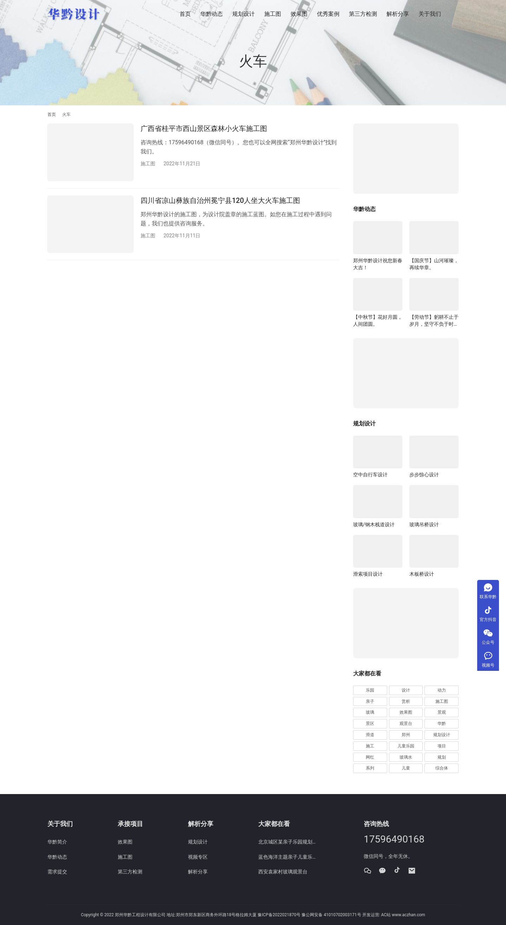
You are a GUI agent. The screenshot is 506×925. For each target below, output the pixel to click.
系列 (370, 768)
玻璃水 (406, 757)
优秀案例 (328, 14)
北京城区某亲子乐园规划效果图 (288, 842)
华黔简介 (57, 842)
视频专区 (198, 857)
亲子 (370, 701)
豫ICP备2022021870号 (279, 914)
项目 (441, 746)
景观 (441, 712)
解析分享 (398, 14)
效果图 (299, 14)
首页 (185, 14)
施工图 (272, 14)
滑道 (370, 734)
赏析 (406, 701)
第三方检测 (363, 14)
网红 (370, 757)
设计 (406, 690)
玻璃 (370, 712)
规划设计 (243, 14)
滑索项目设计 (368, 574)
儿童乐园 (405, 746)
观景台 (406, 723)
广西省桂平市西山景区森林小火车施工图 (204, 128)
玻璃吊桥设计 (424, 524)
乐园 (370, 690)
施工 (370, 746)
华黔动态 (211, 14)
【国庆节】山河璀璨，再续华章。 (434, 264)
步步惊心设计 (424, 474)
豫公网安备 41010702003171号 (331, 914)
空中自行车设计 (370, 474)
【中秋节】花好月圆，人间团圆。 (377, 320)
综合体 (441, 768)
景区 (370, 723)
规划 (441, 757)
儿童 (406, 768)
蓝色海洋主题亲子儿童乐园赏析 (288, 857)
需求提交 (57, 871)
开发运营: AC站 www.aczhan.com (393, 914)
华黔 (441, 723)
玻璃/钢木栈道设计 (374, 524)
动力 (441, 690)
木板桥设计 (421, 574)
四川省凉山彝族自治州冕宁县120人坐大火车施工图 (220, 200)
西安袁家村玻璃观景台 (282, 871)
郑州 (406, 734)
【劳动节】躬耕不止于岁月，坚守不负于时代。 (434, 321)
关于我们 (430, 14)
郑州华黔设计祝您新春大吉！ (377, 264)
